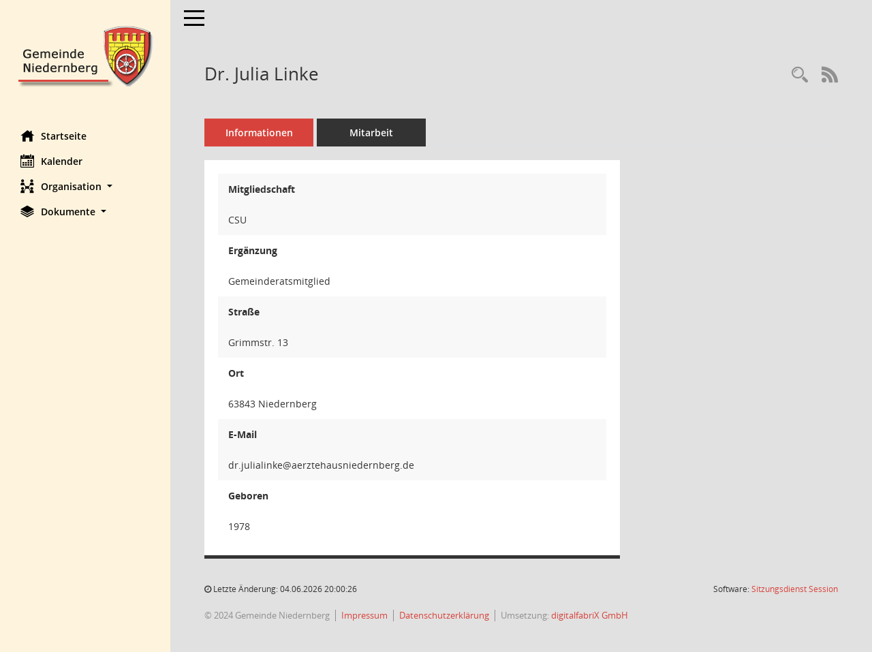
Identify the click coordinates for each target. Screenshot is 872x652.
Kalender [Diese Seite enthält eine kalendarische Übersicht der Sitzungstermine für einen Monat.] (51, 161)
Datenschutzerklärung (444, 615)
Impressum (364, 615)
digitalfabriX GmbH (589, 615)
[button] (85, 186)
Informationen (259, 132)
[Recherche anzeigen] (800, 75)
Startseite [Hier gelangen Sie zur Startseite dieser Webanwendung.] (53, 135)
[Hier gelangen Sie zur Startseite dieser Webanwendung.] (85, 54)
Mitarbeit (371, 132)
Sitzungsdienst (794, 589)
